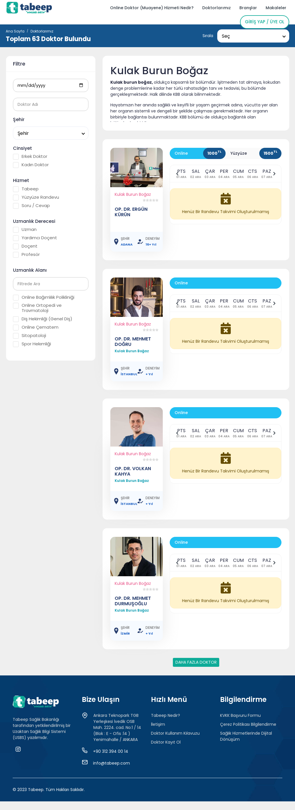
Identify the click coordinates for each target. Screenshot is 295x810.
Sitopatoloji (29, 335)
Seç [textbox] (226, 36)
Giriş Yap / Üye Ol (264, 22)
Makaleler (276, 8)
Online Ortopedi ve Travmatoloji (37, 308)
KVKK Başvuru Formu (240, 715)
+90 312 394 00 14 (110, 751)
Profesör (26, 254)
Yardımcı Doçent (35, 237)
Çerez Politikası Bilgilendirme (248, 724)
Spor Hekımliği (32, 343)
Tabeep (26, 189)
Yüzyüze (238, 153)
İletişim (158, 724)
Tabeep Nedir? (165, 715)
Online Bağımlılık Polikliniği (43, 297)
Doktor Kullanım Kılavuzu (175, 733)
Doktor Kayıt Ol (166, 742)
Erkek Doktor (30, 156)
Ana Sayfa (15, 31)
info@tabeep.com (111, 763)
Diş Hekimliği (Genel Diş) (42, 318)
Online (181, 153)
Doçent (25, 246)
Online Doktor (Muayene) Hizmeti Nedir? (152, 8)
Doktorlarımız (216, 8)
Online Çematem (35, 327)
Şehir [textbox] (23, 133)
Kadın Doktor (31, 164)
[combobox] (253, 36)
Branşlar (248, 8)
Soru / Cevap (31, 205)
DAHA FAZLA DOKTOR (196, 662)
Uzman (25, 229)
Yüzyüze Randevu (36, 197)
